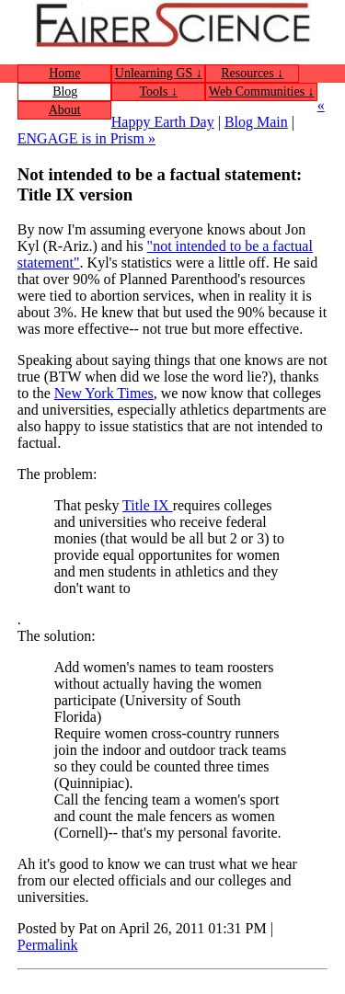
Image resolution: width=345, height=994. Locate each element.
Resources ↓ (252, 73)
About (65, 110)
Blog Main (256, 122)
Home (64, 73)
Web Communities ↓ (262, 91)
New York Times (104, 393)
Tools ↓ (159, 91)
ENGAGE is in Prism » (86, 138)
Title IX (147, 505)
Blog (64, 91)
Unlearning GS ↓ (158, 73)
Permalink (47, 945)
